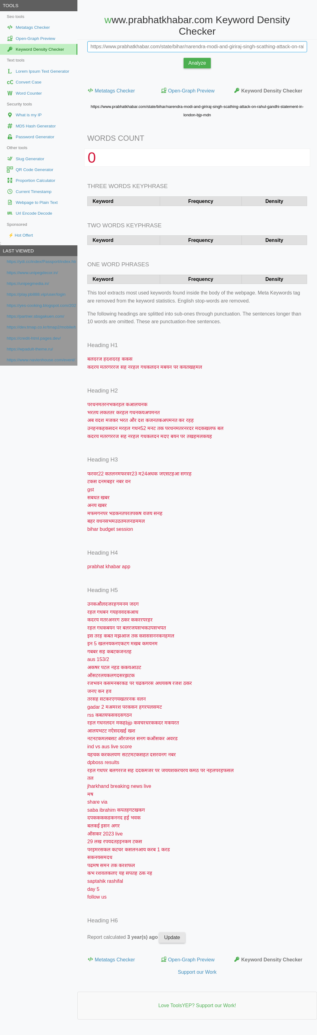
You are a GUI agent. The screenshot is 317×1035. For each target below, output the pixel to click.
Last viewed (18, 250)
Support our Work (197, 972)
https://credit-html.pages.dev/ (34, 338)
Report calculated (123, 937)
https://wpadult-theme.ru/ (30, 349)
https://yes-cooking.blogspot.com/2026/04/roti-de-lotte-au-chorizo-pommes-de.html (41, 305)
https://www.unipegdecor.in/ (32, 272)
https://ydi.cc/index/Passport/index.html (41, 261)
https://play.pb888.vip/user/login (36, 294)
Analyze (197, 63)
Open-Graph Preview (188, 90)
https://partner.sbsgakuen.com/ (35, 316)
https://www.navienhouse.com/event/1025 (41, 360)
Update (172, 937)
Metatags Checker (111, 90)
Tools (10, 5)
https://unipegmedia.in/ (28, 283)
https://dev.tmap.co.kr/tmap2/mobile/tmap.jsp (41, 327)
